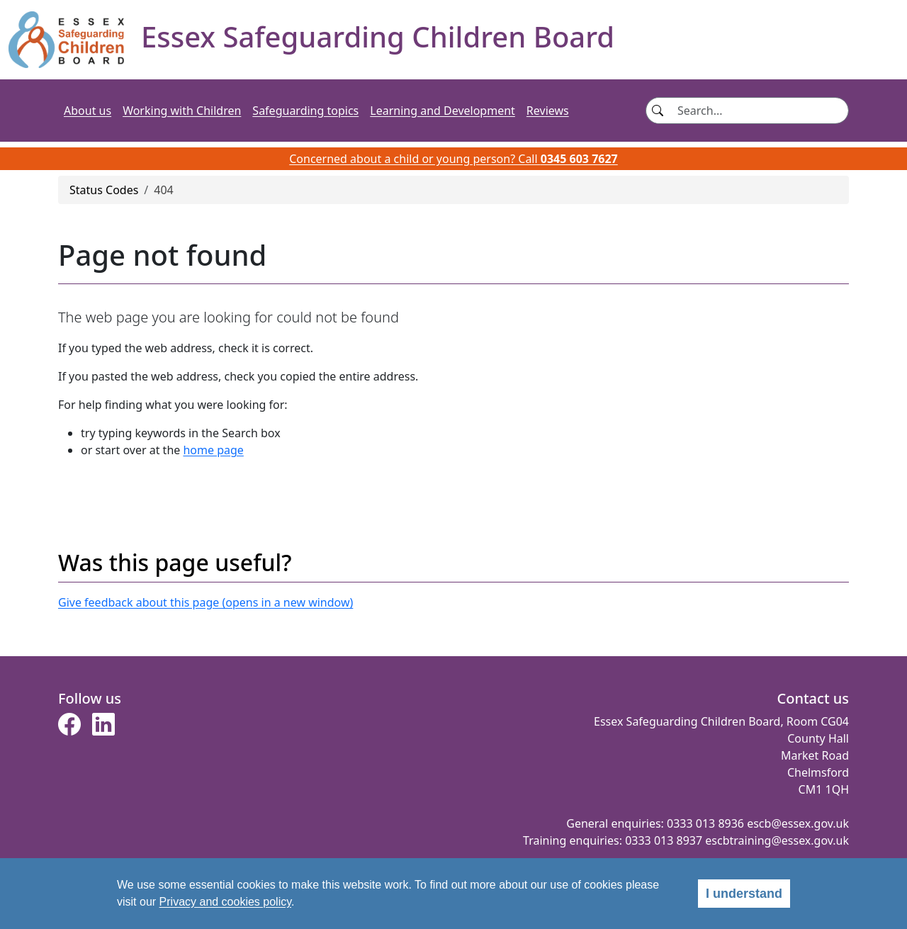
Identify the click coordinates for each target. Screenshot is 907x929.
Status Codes (103, 190)
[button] (69, 728)
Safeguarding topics (305, 110)
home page (213, 450)
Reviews (547, 110)
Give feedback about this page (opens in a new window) (205, 602)
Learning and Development (442, 110)
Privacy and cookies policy (225, 902)
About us (87, 110)
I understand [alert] (744, 893)
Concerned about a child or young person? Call (453, 159)
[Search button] (657, 110)
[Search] (758, 110)
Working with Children (182, 110)
